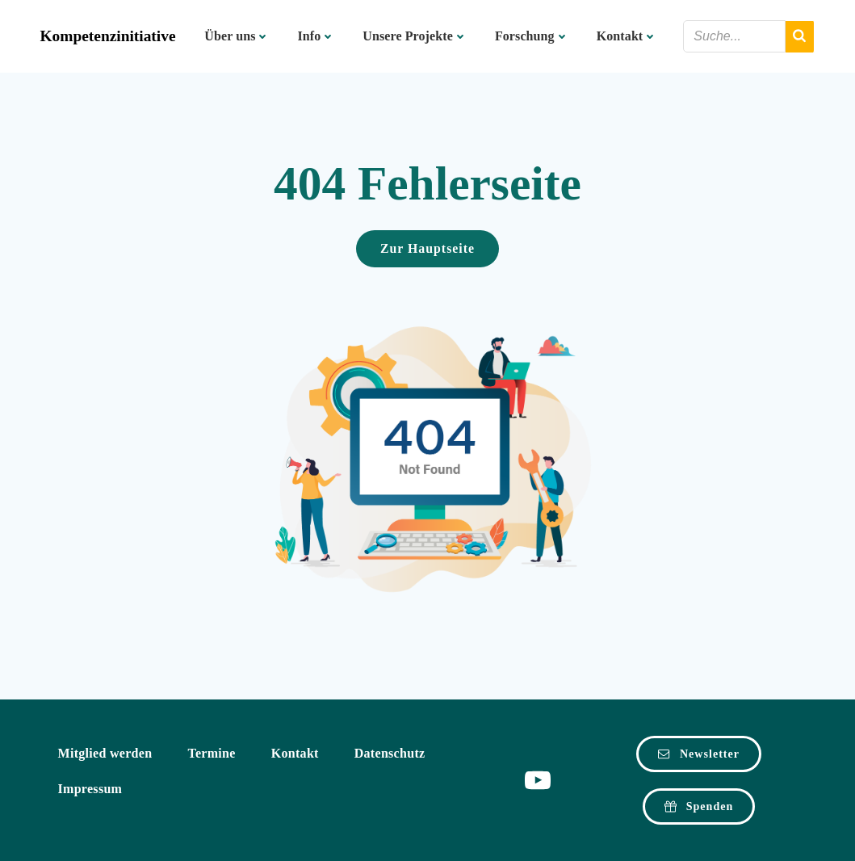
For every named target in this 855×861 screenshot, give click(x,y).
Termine (211, 753)
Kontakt (627, 36)
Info (316, 36)
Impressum (90, 789)
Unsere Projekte (415, 36)
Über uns (237, 36)
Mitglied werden (105, 753)
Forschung (532, 36)
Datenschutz (389, 753)
